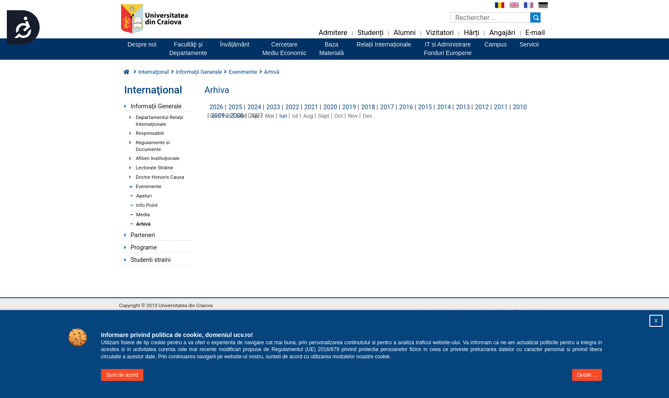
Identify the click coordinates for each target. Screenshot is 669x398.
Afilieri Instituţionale (158, 158)
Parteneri (143, 235)
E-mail (535, 33)
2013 (463, 107)
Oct (338, 116)
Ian (213, 116)
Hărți (471, 33)
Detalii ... (587, 375)
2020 (330, 107)
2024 (254, 107)
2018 (368, 107)
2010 (519, 107)
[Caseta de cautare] (490, 17)
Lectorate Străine (154, 168)
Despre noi (142, 44)
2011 (501, 107)
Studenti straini (151, 259)
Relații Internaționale (384, 44)
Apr (255, 116)
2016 (406, 107)
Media (143, 215)
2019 (349, 107)
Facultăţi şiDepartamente (188, 48)
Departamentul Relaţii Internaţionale (159, 120)
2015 (425, 107)
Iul (295, 116)
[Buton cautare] (535, 17)
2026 (216, 107)
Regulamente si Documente (153, 145)
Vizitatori (440, 33)
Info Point (146, 205)
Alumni (404, 33)
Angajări (502, 33)
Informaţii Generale (156, 106)
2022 (292, 107)
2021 (311, 107)
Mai (269, 116)
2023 (273, 107)
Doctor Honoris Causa (160, 177)
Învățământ (234, 44)
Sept (323, 116)
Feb (226, 116)
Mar (241, 116)
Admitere (333, 33)
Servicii (529, 44)
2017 (387, 107)
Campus (496, 44)
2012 (482, 107)
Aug (308, 116)
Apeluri (144, 196)
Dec (367, 116)
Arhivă (143, 224)
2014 (444, 107)
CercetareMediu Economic (284, 48)
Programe (144, 247)
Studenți (371, 33)
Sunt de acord (122, 375)
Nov (353, 116)
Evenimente (148, 186)
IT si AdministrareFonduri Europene (447, 48)
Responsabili (150, 133)
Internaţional (153, 72)
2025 (235, 107)
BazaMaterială (331, 48)
